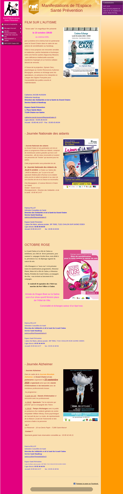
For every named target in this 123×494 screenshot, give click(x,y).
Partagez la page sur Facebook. (87, 484)
